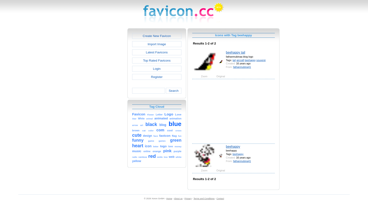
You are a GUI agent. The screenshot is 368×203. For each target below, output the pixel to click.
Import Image (157, 44)
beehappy (250, 60)
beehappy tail (235, 52)
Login (157, 68)
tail (234, 60)
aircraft (240, 60)
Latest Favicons (157, 52)
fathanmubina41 (242, 67)
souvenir (261, 60)
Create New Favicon (157, 36)
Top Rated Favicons (156, 60)
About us (178, 198)
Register (156, 77)
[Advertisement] (107, 98)
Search (174, 90)
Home (169, 198)
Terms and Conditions (204, 198)
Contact (220, 198)
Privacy (188, 198)
